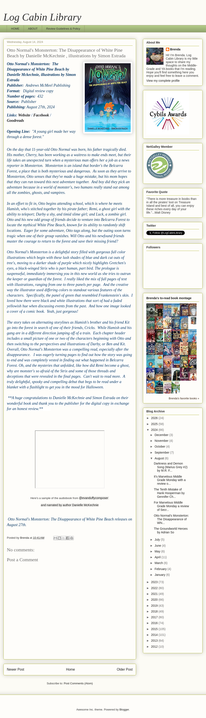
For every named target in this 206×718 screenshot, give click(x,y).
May (157, 551)
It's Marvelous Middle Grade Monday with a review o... (170, 480)
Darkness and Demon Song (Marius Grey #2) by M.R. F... (171, 467)
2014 (155, 635)
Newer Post (15, 669)
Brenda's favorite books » (184, 398)
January (160, 574)
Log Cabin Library (42, 17)
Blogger (124, 709)
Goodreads (15, 120)
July (157, 539)
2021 (155, 594)
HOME (15, 28)
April (157, 557)
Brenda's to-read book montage (168, 298)
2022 (155, 588)
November (161, 440)
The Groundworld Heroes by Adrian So (171, 530)
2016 (155, 623)
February (160, 569)
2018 (155, 611)
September (162, 452)
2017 (155, 617)
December (161, 435)
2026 (155, 418)
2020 (155, 599)
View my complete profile (163, 80)
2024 (155, 429)
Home (70, 669)
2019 (155, 605)
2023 (155, 582)
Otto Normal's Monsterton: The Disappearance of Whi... (171, 519)
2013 (155, 640)
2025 (155, 424)
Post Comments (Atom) (78, 683)
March (159, 563)
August (159, 458)
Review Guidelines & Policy (63, 28)
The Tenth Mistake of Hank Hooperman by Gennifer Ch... (169, 493)
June (158, 545)
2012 (155, 646)
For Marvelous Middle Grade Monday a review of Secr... (171, 506)
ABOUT (33, 28)
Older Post (125, 669)
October (160, 446)
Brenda (175, 49)
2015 (155, 629)
